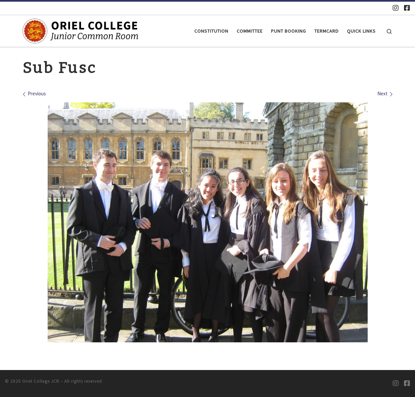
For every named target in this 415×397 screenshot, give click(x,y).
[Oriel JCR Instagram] (396, 8)
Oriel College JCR (40, 381)
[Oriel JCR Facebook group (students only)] (407, 8)
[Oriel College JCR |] (80, 30)
